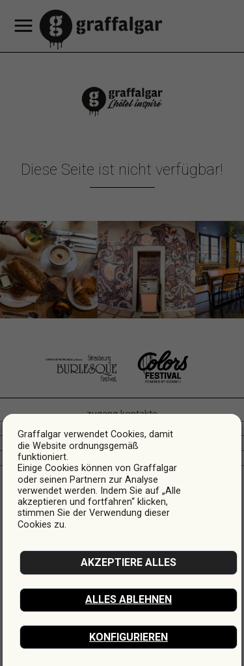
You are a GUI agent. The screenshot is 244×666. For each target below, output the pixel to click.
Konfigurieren (128, 637)
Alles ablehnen (128, 599)
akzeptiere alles (128, 562)
